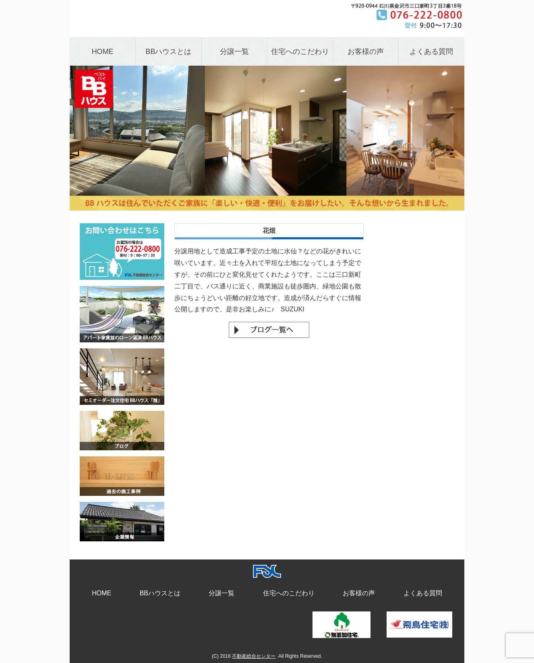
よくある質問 (431, 52)
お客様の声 (366, 52)
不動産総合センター (253, 656)
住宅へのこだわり (300, 52)
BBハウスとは (168, 52)
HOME (103, 52)
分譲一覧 (234, 52)
